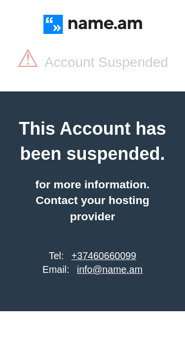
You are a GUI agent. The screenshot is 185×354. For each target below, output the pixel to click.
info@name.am (110, 269)
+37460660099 (104, 255)
